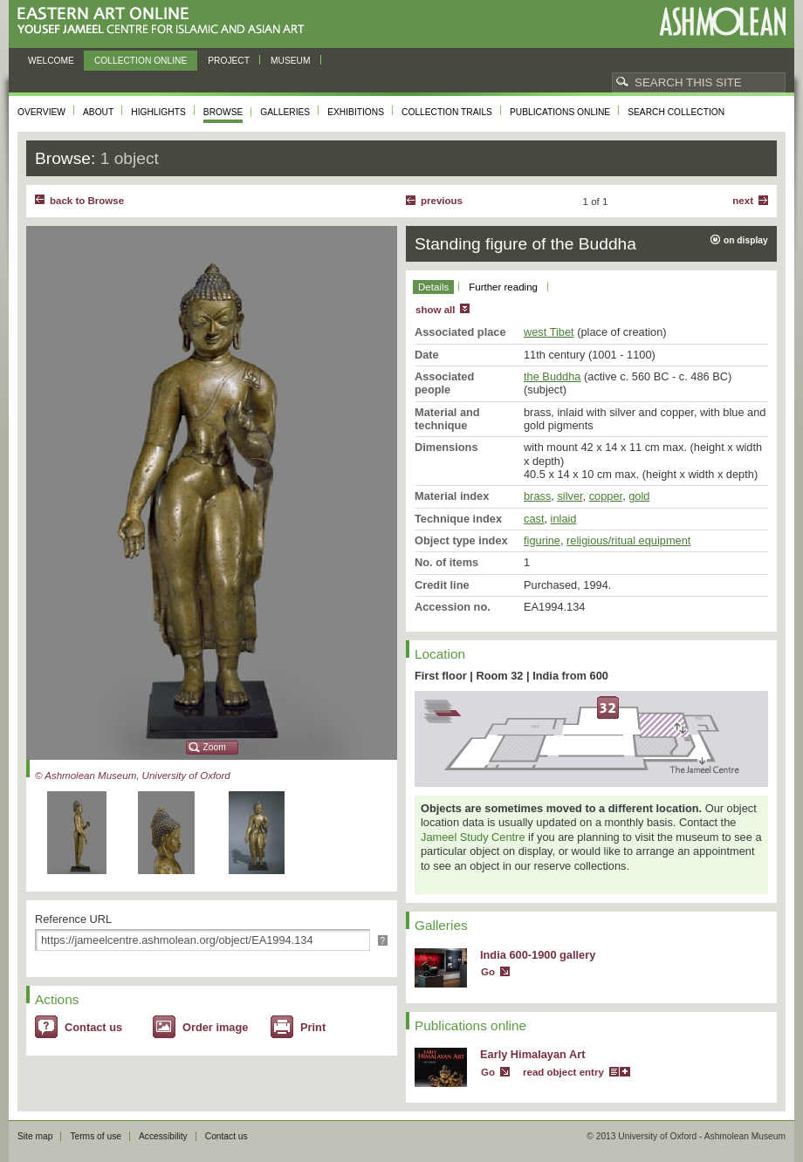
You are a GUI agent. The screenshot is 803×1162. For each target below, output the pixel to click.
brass (537, 495)
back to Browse (87, 200)
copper (605, 495)
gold (638, 495)
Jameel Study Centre (473, 837)
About (98, 112)
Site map (34, 1136)
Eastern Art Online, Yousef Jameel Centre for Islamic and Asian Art (165, 21)
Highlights (158, 112)
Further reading (503, 287)
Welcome (51, 60)
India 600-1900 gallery (537, 954)
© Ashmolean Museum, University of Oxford (132, 775)
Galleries (285, 112)
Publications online (560, 112)
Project (229, 60)
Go (488, 972)
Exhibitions (355, 112)
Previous (442, 200)
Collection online (140, 60)
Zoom (214, 747)
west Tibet (549, 331)
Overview (41, 112)
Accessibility (163, 1136)
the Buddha (552, 376)
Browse (223, 112)
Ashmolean (722, 21)
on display (746, 240)
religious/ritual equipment (628, 540)
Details (433, 287)
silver (569, 495)
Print (313, 1027)
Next (742, 200)
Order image (215, 1027)
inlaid (564, 518)
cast (534, 518)
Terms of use (95, 1136)
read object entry (563, 1072)
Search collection (676, 112)
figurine (542, 540)
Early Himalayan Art (532, 1054)
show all (435, 309)
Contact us (93, 1027)
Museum (291, 60)
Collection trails (447, 112)
